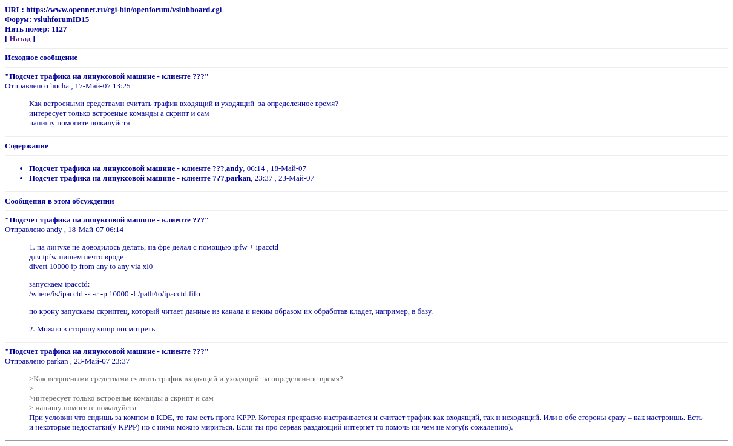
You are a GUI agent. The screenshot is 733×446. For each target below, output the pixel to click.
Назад (20, 38)
